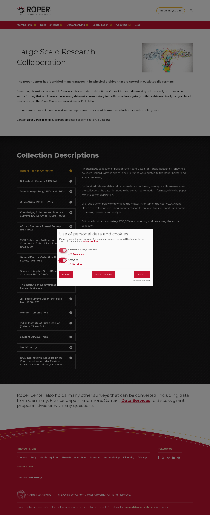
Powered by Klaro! (141, 281)
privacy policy (90, 241)
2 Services (76, 254)
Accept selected (103, 274)
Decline (66, 274)
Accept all (142, 274)
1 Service (75, 264)
